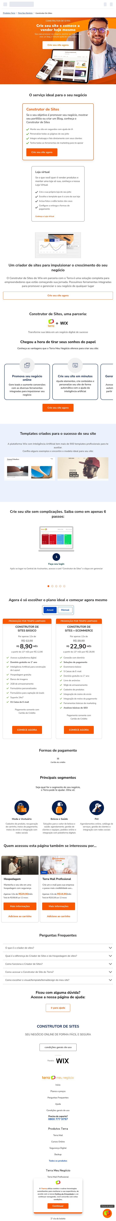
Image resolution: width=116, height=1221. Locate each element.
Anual (50, 610)
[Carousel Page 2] (52, 586)
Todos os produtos (58, 1160)
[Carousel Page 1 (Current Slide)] (48, 586)
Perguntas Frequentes (58, 1097)
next (107, 552)
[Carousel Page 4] (60, 586)
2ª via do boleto (58, 1218)
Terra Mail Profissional (58, 1176)
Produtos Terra (9, 13)
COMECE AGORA (27, 730)
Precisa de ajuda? (107, 1206)
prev (5, 552)
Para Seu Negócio (25, 13)
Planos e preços (58, 1091)
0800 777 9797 (58, 1119)
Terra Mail (58, 1135)
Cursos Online (58, 1141)
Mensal (65, 610)
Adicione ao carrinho (20, 916)
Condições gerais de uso (57, 1110)
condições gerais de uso (58, 1047)
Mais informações (20, 906)
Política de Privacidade (64, 1194)
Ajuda (58, 1104)
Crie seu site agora (58, 45)
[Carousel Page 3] (56, 586)
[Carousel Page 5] (64, 586)
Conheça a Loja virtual (44, 216)
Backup (58, 1154)
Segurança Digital (57, 1148)
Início (58, 1084)
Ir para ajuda (58, 1008)
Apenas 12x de (11, 894)
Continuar (58, 1206)
